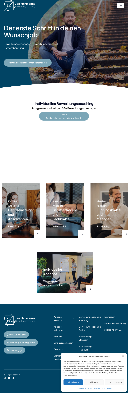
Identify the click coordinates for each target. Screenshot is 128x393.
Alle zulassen (73, 382)
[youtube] (9, 378)
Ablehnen (94, 382)
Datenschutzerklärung (95, 388)
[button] (123, 356)
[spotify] (13, 378)
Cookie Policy (81, 388)
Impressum (108, 388)
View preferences (114, 382)
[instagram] (5, 378)
